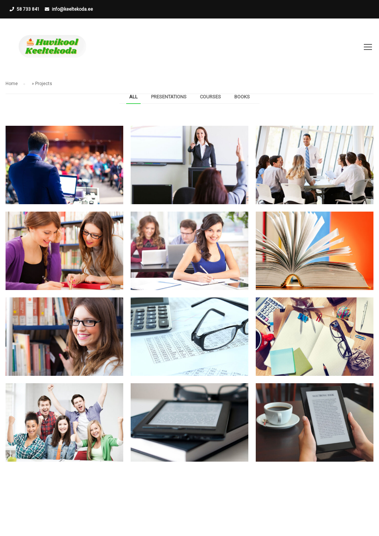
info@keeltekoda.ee (72, 9)
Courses (210, 97)
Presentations (169, 97)
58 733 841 (28, 9)
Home (12, 83)
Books (242, 97)
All (133, 97)
